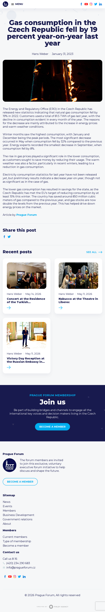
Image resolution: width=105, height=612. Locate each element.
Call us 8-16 (10, 558)
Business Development (18, 515)
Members (9, 510)
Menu (19, 4)
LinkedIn (100, 4)
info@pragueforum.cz (20, 567)
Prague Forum (5, 4)
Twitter (95, 4)
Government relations (17, 519)
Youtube (86, 4)
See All (91, 252)
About (7, 523)
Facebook (81, 4)
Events (7, 506)
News (6, 502)
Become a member (52, 426)
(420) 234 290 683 (18, 563)
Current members (15, 537)
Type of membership (17, 541)
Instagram (91, 4)
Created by (52, 607)
